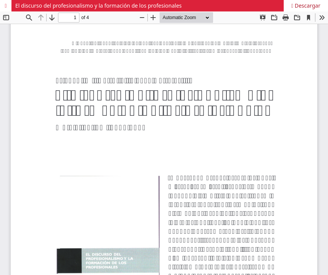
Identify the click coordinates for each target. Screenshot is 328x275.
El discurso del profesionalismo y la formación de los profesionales (98, 5)
